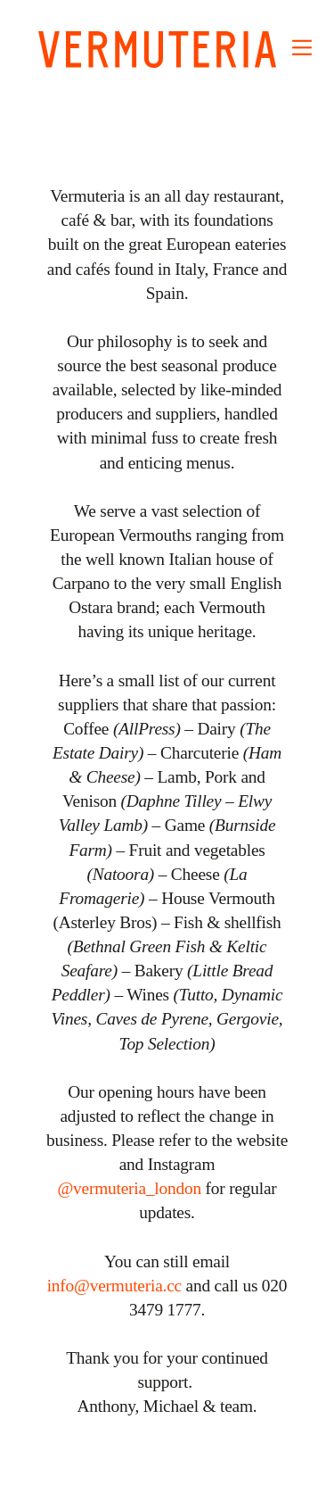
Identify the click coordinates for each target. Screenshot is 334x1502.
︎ (302, 47)
